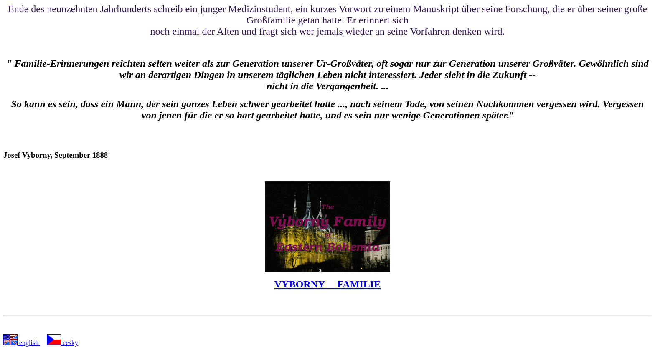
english (29, 342)
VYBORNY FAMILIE (327, 284)
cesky (69, 342)
